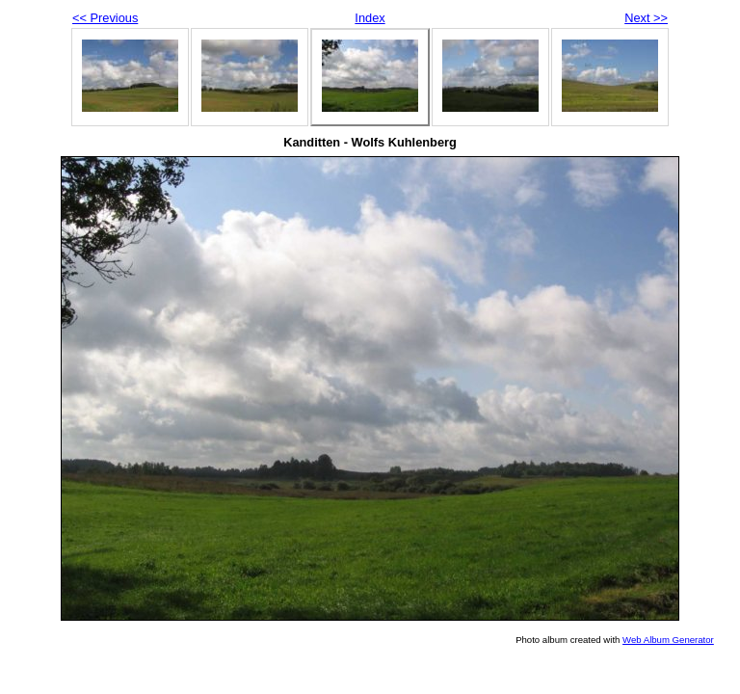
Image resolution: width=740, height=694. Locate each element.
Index (369, 18)
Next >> (646, 18)
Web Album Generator (668, 639)
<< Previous (105, 18)
